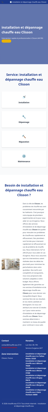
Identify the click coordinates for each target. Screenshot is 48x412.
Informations (12, 347)
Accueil (4, 347)
